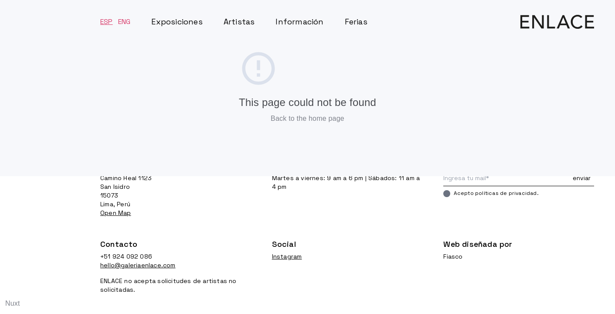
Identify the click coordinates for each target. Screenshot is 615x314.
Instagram (287, 256)
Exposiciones (176, 22)
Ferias (356, 22)
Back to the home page (307, 118)
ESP (106, 21)
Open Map (115, 213)
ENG (124, 21)
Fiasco (452, 256)
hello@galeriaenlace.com (138, 265)
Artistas (239, 22)
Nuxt (12, 303)
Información (299, 22)
